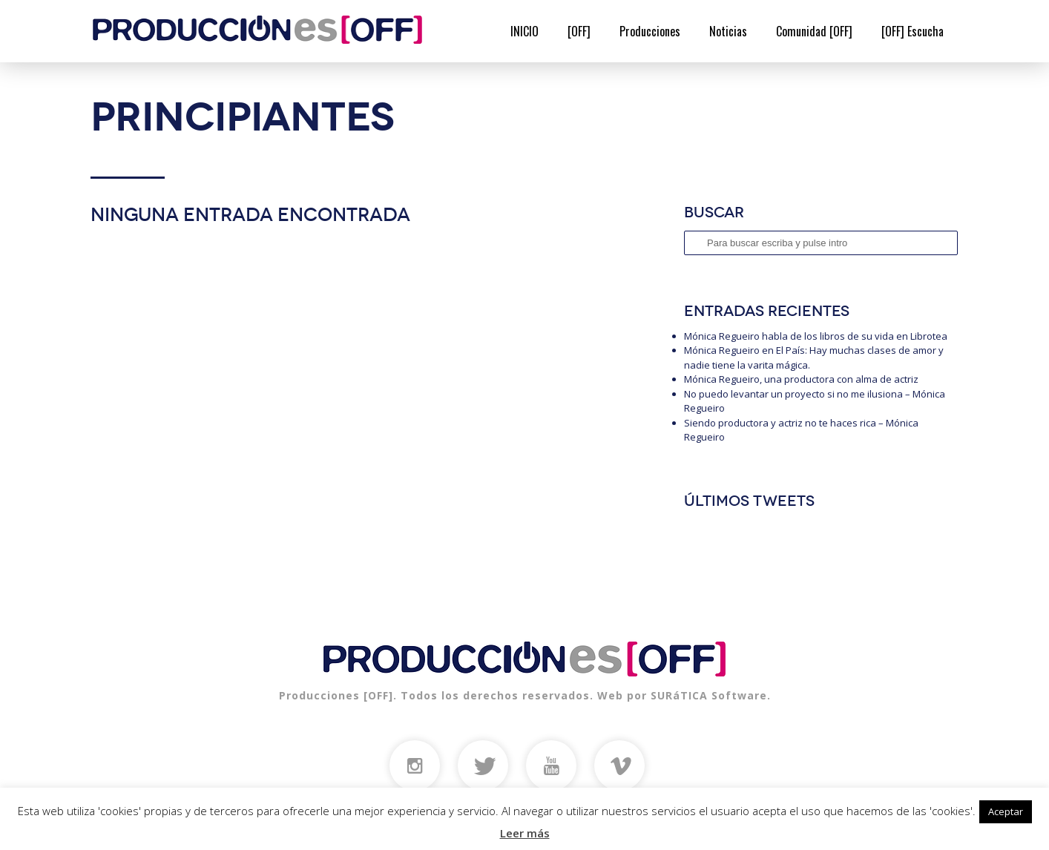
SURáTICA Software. (711, 695)
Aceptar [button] (1005, 811)
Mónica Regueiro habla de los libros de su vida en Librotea (815, 336)
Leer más (525, 833)
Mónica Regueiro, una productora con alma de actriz (801, 379)
